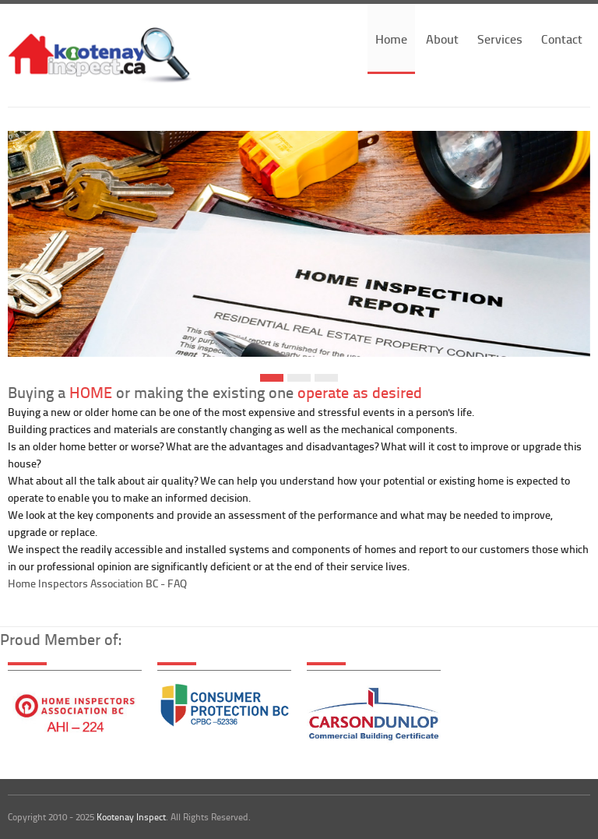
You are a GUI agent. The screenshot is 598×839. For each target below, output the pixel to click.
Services (499, 39)
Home (391, 39)
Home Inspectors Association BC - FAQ (97, 583)
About (442, 39)
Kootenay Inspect (131, 816)
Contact (561, 39)
